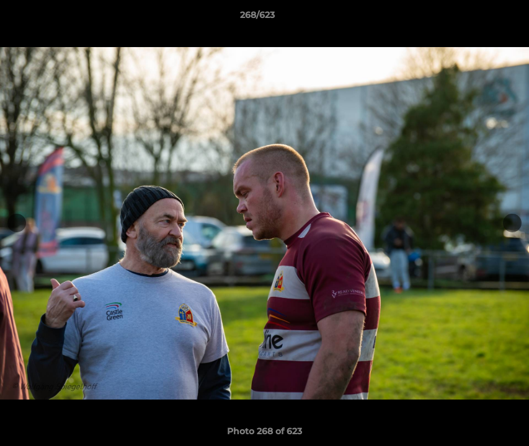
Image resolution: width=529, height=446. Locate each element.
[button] (476, 18)
